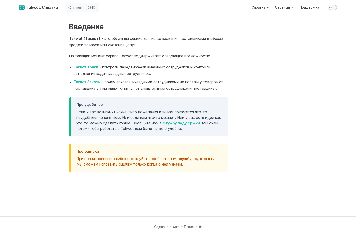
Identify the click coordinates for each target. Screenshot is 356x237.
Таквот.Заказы (87, 82)
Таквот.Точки (86, 67)
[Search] (82, 7)
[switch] (332, 7)
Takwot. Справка (38, 7)
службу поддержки (181, 123)
